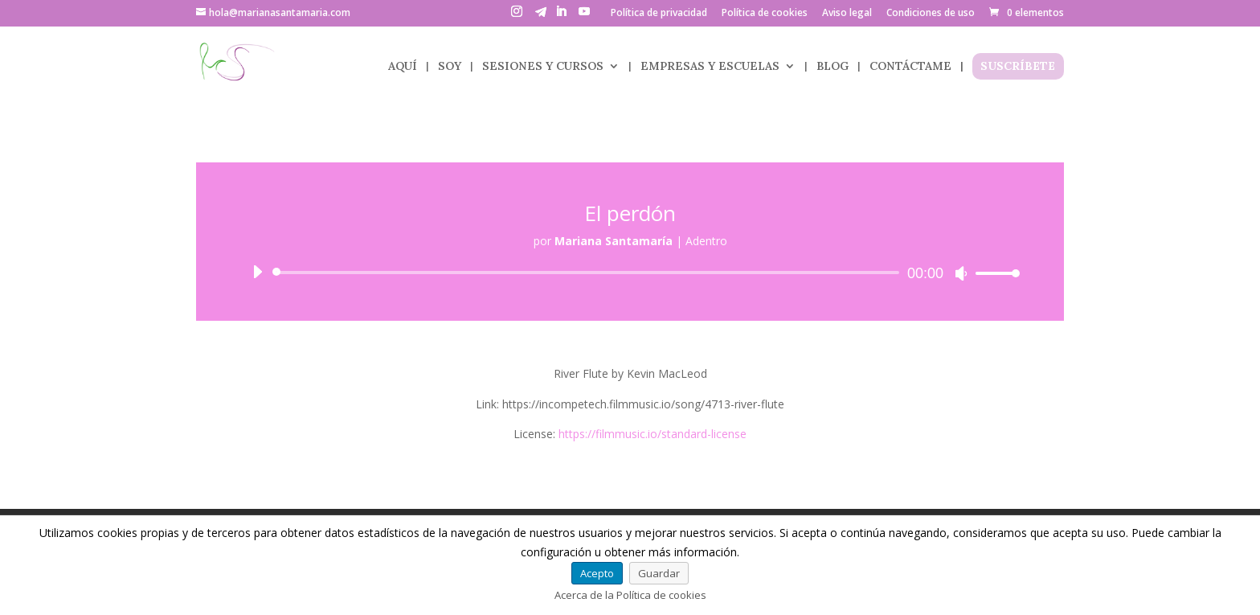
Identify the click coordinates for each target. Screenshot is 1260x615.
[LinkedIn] (561, 16)
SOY (449, 66)
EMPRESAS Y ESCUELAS (709, 66)
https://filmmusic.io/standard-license (652, 433)
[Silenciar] (961, 273)
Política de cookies (765, 13)
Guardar (659, 573)
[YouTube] (584, 16)
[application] (630, 272)
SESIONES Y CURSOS (542, 66)
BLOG (832, 66)
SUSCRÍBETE (1017, 66)
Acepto (597, 573)
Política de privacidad (659, 13)
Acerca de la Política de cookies (630, 595)
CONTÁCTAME (910, 66)
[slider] (588, 272)
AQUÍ (402, 66)
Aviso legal (847, 13)
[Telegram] (540, 16)
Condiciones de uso (930, 13)
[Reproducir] (257, 272)
